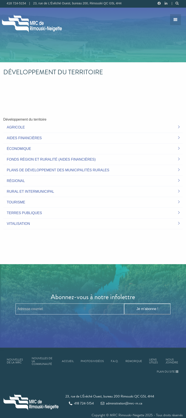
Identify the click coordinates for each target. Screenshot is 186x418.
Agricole (16, 127)
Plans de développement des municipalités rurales (58, 170)
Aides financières (24, 138)
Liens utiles (153, 361)
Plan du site (167, 372)
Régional (16, 181)
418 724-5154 (81, 403)
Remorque (133, 361)
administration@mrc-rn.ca (121, 403)
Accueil (68, 361)
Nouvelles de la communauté (42, 361)
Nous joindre (172, 361)
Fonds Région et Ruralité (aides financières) (51, 159)
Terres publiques (24, 213)
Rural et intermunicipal (30, 191)
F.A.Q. (114, 361)
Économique (19, 149)
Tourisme (16, 202)
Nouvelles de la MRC (15, 361)
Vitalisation (18, 223)
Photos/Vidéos (92, 361)
